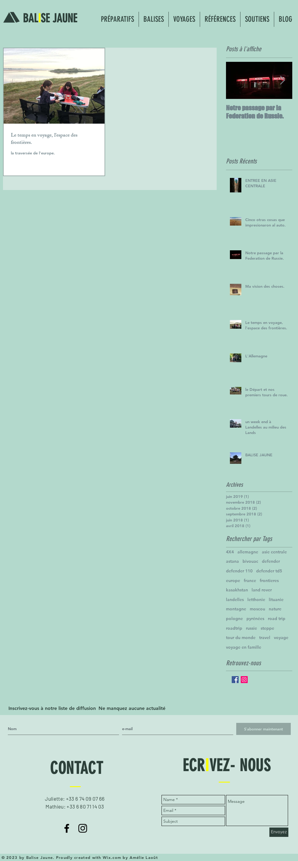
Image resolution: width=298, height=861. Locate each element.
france (250, 580)
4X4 (230, 552)
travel (264, 637)
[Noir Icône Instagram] (83, 828)
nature (275, 609)
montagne (236, 609)
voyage (281, 637)
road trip (276, 618)
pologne (234, 618)
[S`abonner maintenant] (263, 729)
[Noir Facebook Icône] (67, 828)
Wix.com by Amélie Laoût (130, 857)
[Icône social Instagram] (244, 679)
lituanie (276, 599)
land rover (262, 590)
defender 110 (239, 571)
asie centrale (274, 552)
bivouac (250, 561)
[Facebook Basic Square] (235, 679)
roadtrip (234, 628)
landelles (235, 599)
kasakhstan (237, 590)
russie (251, 628)
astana (232, 561)
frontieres (269, 580)
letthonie (256, 599)
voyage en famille (243, 647)
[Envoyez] (278, 832)
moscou (257, 609)
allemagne (247, 552)
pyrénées (255, 618)
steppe (267, 628)
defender (271, 561)
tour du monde (241, 637)
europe (233, 580)
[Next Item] (282, 80)
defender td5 (269, 571)
